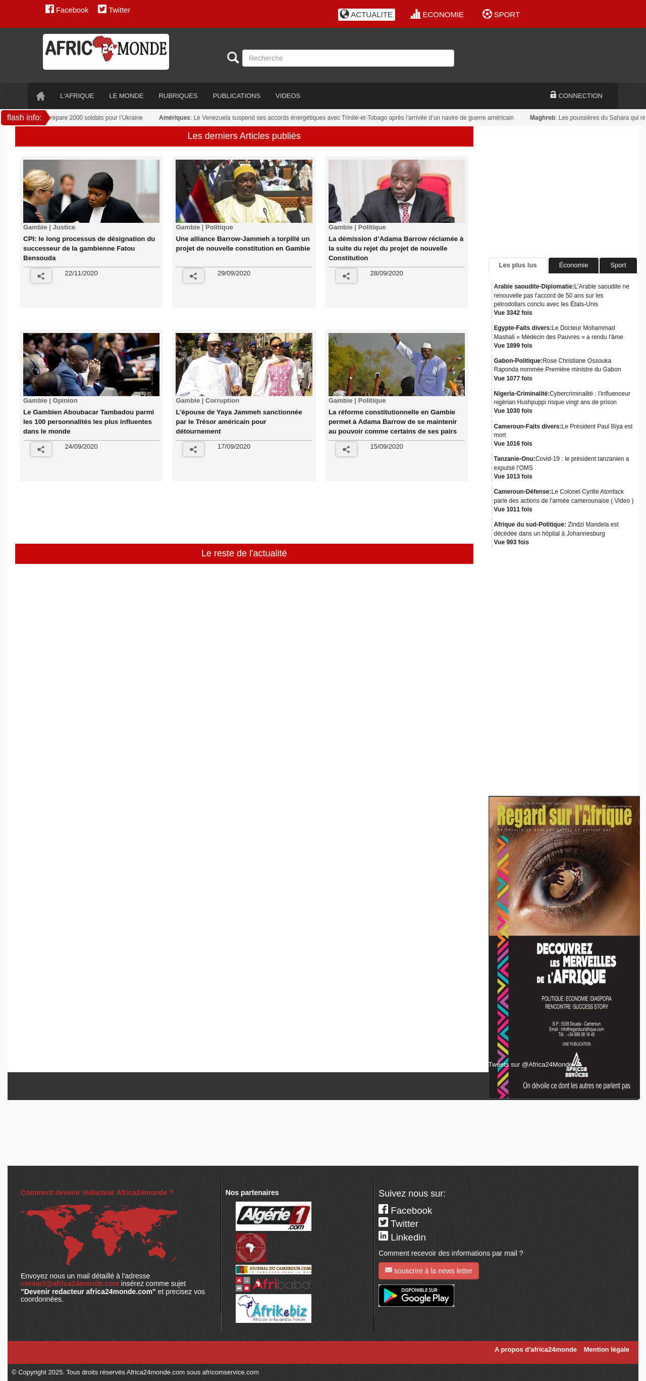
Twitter (114, 10)
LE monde (127, 96)
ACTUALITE (366, 14)
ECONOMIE (437, 14)
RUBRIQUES (177, 96)
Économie (573, 265)
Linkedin (402, 1237)
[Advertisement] (214, 516)
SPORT (501, 14)
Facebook (66, 10)
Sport (618, 265)
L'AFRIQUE (77, 96)
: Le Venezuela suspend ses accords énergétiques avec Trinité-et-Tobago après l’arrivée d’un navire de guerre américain (339, 117)
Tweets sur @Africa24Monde (531, 1064)
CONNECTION (576, 95)
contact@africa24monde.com (70, 1283)
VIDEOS (288, 96)
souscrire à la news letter (428, 1270)
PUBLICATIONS (236, 96)
